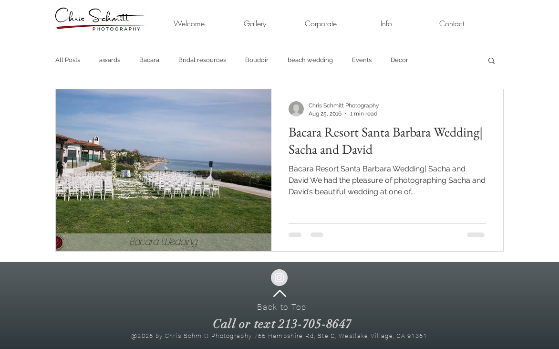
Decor (399, 59)
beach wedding (310, 59)
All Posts (67, 59)
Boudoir (257, 59)
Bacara (149, 59)
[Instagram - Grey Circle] (279, 277)
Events (362, 59)
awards (109, 59)
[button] (320, 24)
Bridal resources (202, 59)
